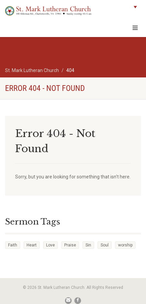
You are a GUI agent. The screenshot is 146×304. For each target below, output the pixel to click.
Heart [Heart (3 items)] (32, 245)
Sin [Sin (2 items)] (88, 245)
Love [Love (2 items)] (50, 245)
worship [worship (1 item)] (125, 245)
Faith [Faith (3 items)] (12, 245)
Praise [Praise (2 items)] (70, 245)
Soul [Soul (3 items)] (105, 245)
